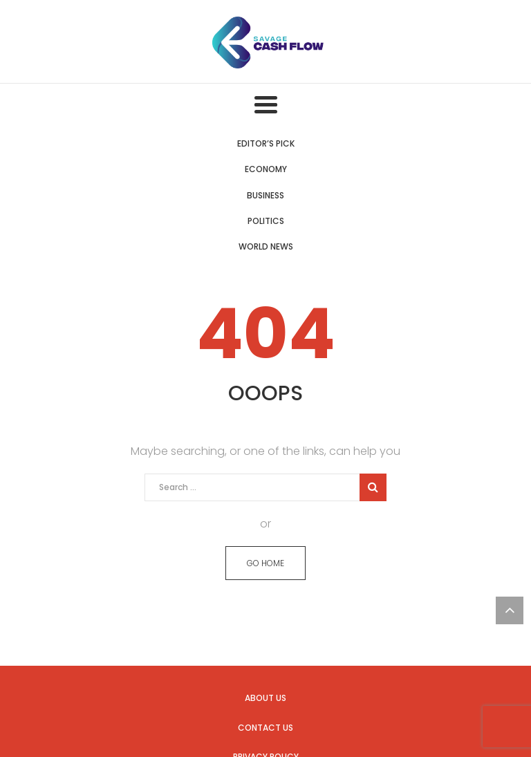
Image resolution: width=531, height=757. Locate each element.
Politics (266, 221)
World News (266, 246)
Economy (266, 169)
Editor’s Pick (266, 143)
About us (265, 698)
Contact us (265, 727)
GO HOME (265, 563)
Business (265, 195)
